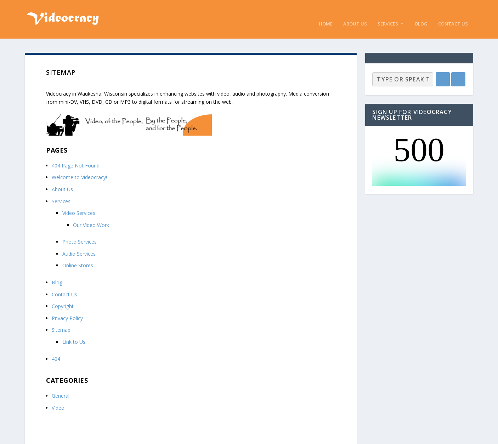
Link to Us (73, 332)
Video (58, 397)
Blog (421, 14)
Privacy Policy (67, 308)
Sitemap (61, 320)
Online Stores (77, 255)
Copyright (63, 296)
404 (56, 349)
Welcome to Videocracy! (79, 167)
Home (326, 14)
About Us (355, 14)
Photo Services (79, 232)
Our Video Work (91, 215)
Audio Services (79, 243)
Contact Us (453, 14)
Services (388, 14)
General (60, 386)
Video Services (78, 203)
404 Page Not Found (76, 155)
